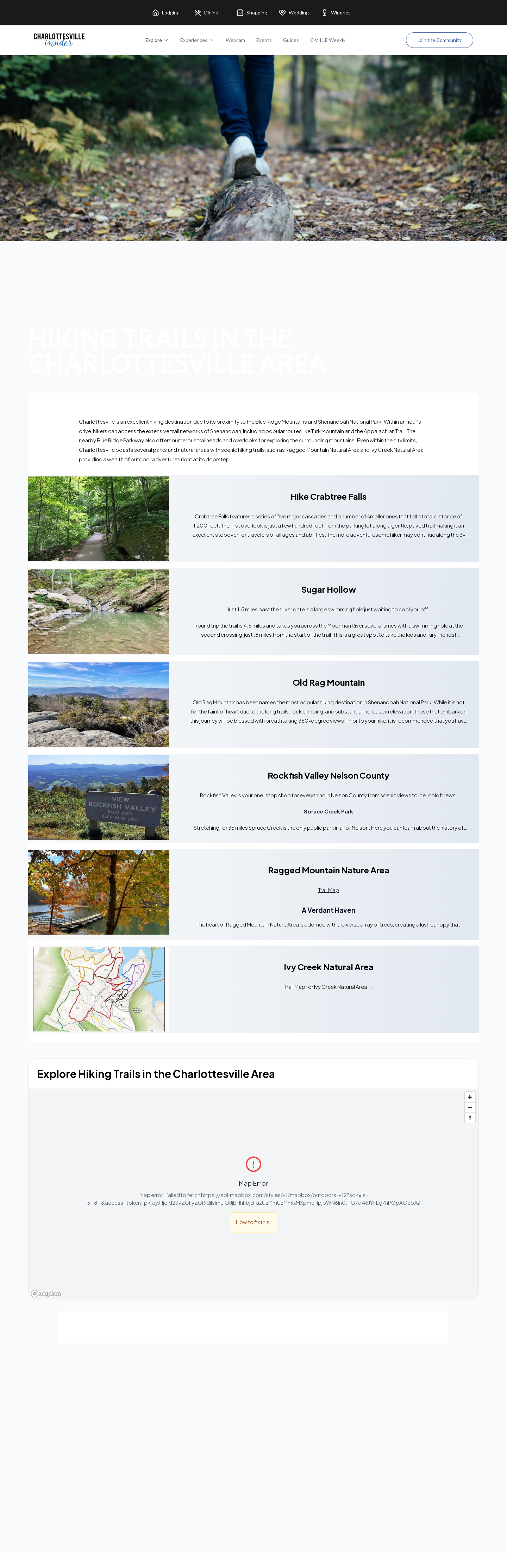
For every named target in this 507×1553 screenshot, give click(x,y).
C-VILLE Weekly (327, 40)
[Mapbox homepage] (46, 1294)
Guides (291, 40)
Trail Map (328, 889)
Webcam (235, 40)
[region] (253, 1194)
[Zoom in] (470, 1097)
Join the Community (440, 40)
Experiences (197, 40)
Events (264, 40)
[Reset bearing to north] (470, 1117)
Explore (157, 40)
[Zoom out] (470, 1107)
